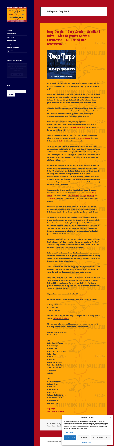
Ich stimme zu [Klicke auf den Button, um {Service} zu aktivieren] (16, 74)
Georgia (54, 426)
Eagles (61, 141)
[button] (110, 417)
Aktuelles (9, 30)
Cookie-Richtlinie (86, 442)
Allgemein (61, 424)
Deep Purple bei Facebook (55, 411)
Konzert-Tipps (10, 37)
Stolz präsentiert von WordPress (55, 441)
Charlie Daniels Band (78, 127)
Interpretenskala (11, 33)
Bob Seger (83, 196)
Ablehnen (83, 438)
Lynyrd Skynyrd (84, 138)
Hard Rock (60, 426)
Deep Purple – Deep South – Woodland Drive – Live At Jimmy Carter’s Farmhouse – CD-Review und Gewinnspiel (73, 38)
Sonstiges (9, 44)
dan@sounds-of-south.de (61, 318)
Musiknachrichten (11, 40)
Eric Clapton (51, 198)
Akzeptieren (70, 438)
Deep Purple (51, 409)
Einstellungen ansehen (101, 438)
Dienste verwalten (69, 432)
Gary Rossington (73, 196)
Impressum (10, 51)
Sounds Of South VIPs (13, 47)
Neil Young (90, 196)
